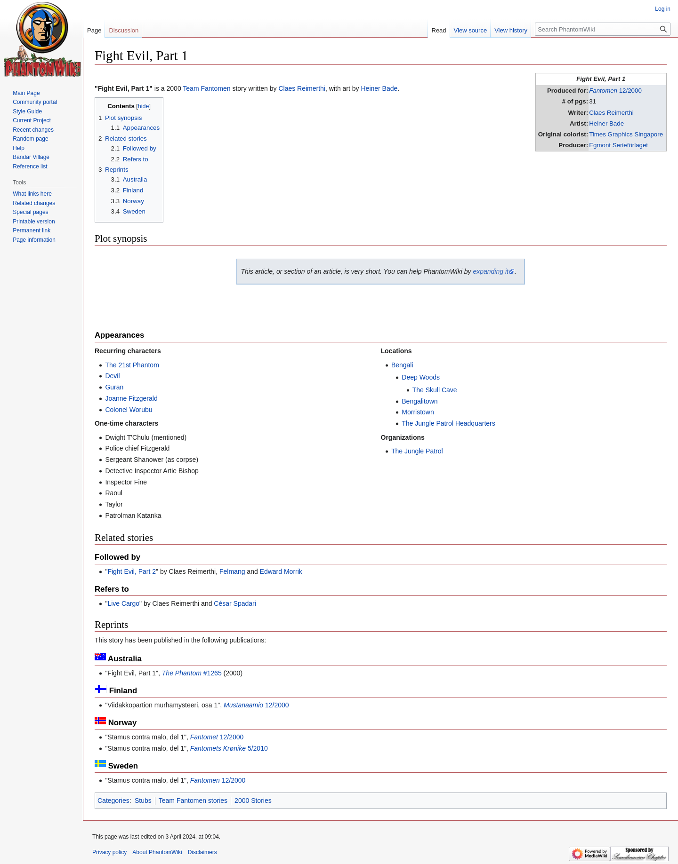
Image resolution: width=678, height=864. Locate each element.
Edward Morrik (281, 571)
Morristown (418, 412)
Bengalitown (419, 401)
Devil (112, 376)
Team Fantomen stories (193, 800)
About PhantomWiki (157, 852)
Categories (113, 800)
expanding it (490, 271)
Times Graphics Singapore (626, 134)
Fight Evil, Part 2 (131, 571)
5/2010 (229, 748)
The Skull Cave (434, 390)
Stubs (143, 800)
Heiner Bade (606, 123)
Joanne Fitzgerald (131, 398)
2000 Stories (253, 800)
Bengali (402, 365)
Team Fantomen (206, 88)
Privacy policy (109, 852)
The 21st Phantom (132, 365)
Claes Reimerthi (611, 112)
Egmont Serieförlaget (618, 145)
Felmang (232, 571)
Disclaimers (202, 852)
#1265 (192, 673)
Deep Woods (421, 377)
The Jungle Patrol (417, 451)
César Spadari (235, 603)
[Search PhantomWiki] (602, 29)
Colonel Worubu (128, 409)
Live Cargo (123, 603)
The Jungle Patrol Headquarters (448, 423)
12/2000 (615, 90)
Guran (114, 387)
